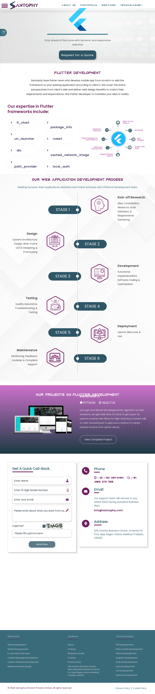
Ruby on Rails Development (129, 649)
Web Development (17, 645)
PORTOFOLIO (88, 5)
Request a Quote (76, 653)
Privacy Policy (74, 662)
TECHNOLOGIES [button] (130, 5)
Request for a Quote (77, 55)
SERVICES (109, 5)
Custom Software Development (23, 662)
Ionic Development (125, 666)
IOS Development (124, 671)
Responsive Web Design (19, 666)
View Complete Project (98, 440)
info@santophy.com (108, 511)
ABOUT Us (69, 5)
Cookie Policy (140, 688)
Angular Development (126, 658)
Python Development (126, 653)
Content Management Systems (23, 658)
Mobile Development (18, 649)
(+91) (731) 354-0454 (109, 478)
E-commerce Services (19, 653)
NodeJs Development (126, 675)
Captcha (18, 526)
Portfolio (72, 649)
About (71, 645)
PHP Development (125, 645)
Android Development (127, 662)
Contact (72, 658)
